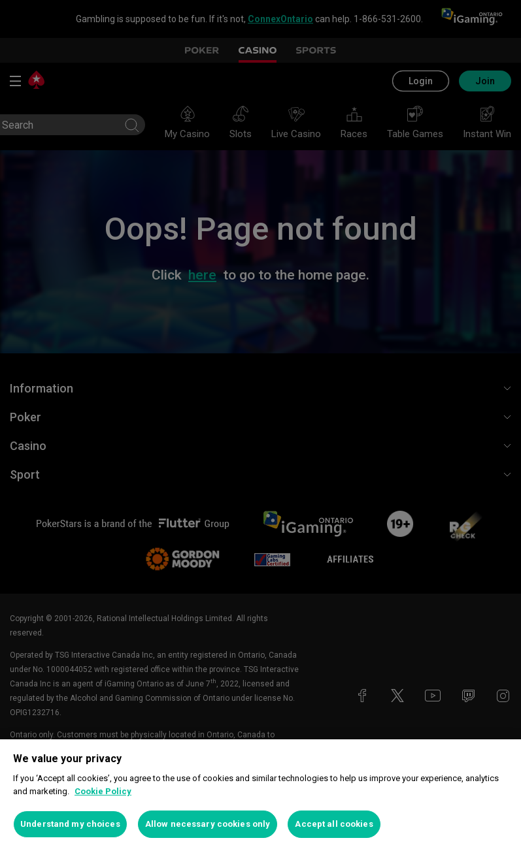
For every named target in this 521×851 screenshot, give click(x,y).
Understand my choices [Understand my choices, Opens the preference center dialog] (70, 824)
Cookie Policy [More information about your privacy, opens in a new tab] (103, 791)
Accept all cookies (334, 824)
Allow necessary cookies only (208, 824)
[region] (260, 795)
